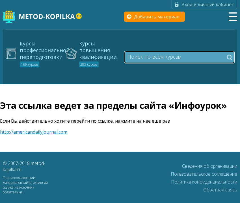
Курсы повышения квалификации (98, 53)
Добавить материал (156, 17)
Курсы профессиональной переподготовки (45, 53)
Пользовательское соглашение (204, 174)
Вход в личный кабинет (207, 4)
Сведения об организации (209, 166)
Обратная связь (220, 190)
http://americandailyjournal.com (33, 132)
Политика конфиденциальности (204, 182)
